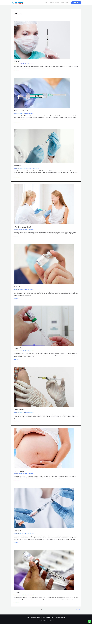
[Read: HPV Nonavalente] (42, 93)
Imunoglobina (19, 471)
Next (78, 609)
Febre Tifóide (19, 348)
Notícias (25, 168)
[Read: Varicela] (44, 264)
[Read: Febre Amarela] (44, 387)
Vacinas (57, 2)
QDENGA (17, 61)
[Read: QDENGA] (42, 39)
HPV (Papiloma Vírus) (22, 227)
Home (46, 2)
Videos (62, 2)
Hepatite (17, 592)
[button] (76, 2)
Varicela (17, 287)
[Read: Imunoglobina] (44, 448)
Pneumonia (18, 166)
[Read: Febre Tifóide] (44, 325)
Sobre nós (51, 2)
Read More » (16, 71)
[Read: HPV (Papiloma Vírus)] (44, 204)
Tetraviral (17, 531)
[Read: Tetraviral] (44, 508)
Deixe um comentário (18, 63)
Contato (67, 2)
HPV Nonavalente (21, 110)
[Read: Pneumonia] (44, 146)
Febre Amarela (19, 410)
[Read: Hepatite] (44, 569)
